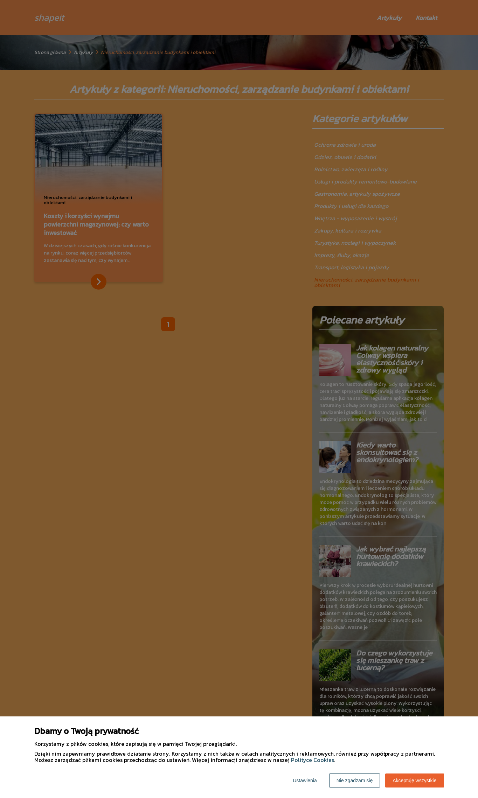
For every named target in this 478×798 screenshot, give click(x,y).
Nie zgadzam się (355, 780)
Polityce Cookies (312, 760)
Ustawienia (305, 780)
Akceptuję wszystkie (414, 780)
